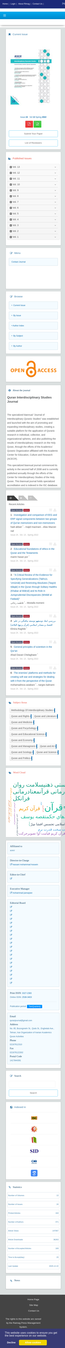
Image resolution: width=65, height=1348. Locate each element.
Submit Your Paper (33, 133)
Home (5, 4)
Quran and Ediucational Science (28, 734)
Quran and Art (48, 746)
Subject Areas (20, 702)
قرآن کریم (29, 808)
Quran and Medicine (22, 722)
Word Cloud (19, 772)
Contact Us (33, 1311)
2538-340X (27, 997)
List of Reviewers (33, 143)
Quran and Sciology (22, 752)
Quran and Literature (45, 716)
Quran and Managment (23, 746)
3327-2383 (27, 993)
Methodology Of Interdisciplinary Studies (32, 710)
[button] (48, 1336)
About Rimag (24, 4)
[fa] (63, 3)
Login (12, 4)
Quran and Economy (22, 740)
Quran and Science (47, 752)
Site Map (33, 1305)
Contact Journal (19, 262)
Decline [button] (11, 1342)
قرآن (53, 807)
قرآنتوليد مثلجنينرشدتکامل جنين (17, 825)
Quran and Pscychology (24, 728)
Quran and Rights (21, 716)
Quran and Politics (21, 758)
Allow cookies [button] (33, 1342)
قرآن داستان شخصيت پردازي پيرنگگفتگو (11, 802)
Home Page (33, 1299)
